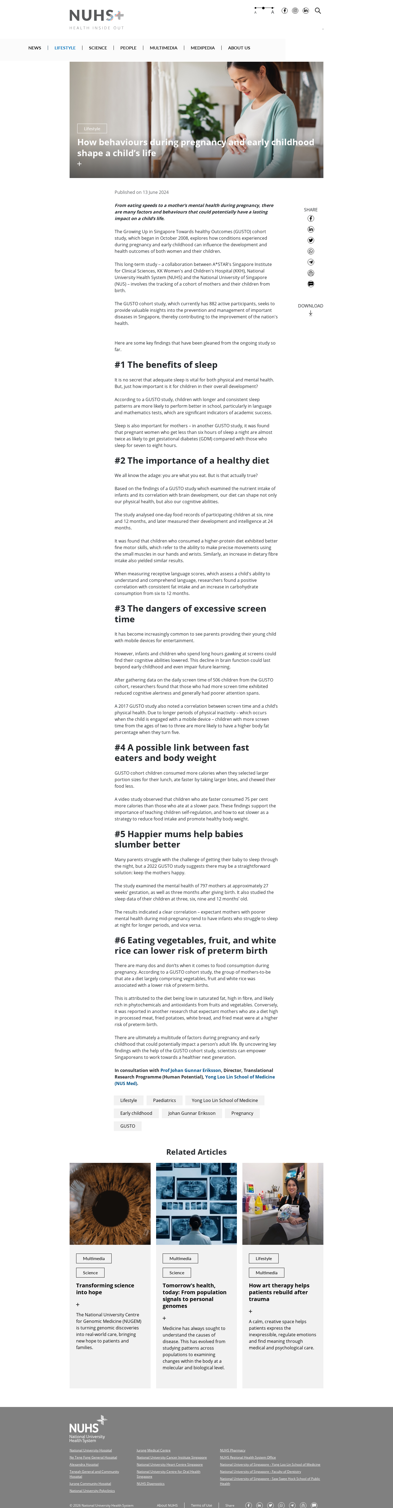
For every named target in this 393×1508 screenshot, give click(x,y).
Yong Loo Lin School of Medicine (225, 1097)
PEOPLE (182, 50)
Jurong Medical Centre (146, 1446)
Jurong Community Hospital (87, 1472)
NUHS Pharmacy (220, 1446)
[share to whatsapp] (311, 248)
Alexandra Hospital (82, 1459)
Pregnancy (242, 1110)
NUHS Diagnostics (143, 1472)
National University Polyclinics (89, 1478)
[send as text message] (311, 281)
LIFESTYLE (119, 50)
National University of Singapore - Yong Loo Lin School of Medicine (253, 1459)
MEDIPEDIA (257, 50)
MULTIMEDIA (217, 50)
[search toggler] (317, 13)
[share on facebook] (311, 215)
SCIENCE (152, 50)
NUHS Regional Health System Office (233, 1453)
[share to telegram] (311, 259)
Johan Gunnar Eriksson (192, 1110)
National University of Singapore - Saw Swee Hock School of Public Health (257, 1472)
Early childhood (136, 1110)
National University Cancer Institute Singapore (162, 1453)
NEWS (88, 50)
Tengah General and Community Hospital (96, 1465)
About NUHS (166, 1492)
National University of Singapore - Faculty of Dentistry (245, 1465)
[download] (310, 310)
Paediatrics (164, 1097)
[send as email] (311, 270)
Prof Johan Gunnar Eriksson (190, 1067)
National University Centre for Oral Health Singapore (166, 1465)
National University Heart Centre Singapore (160, 1459)
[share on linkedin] (311, 226)
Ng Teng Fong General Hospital (90, 1453)
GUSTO (127, 1123)
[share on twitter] (311, 237)
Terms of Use (199, 1492)
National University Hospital (88, 1446)
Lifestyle (128, 1097)
